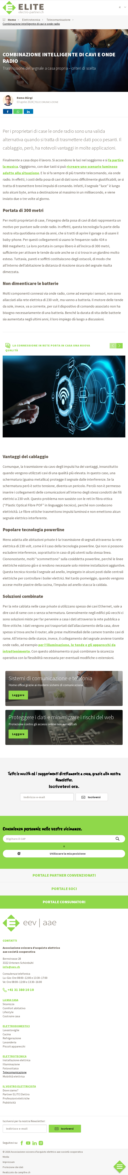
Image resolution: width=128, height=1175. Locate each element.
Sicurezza (8, 1004)
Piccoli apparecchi (14, 1046)
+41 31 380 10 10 (18, 990)
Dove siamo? (10, 1090)
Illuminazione (11, 1064)
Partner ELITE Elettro (16, 1094)
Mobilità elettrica (14, 1076)
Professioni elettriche (16, 1098)
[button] (119, 345)
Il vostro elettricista (19, 1086)
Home (9, 19)
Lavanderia (9, 1042)
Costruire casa (11, 1016)
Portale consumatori (64, 901)
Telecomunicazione (58, 19)
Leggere (18, 695)
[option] (64, 397)
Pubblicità (9, 1102)
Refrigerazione (12, 1038)
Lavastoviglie (11, 1030)
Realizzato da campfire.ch (16, 1172)
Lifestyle (8, 1012)
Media (6, 1156)
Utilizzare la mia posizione (68, 853)
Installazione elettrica (16, 1060)
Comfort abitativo (14, 1008)
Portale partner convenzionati (64, 875)
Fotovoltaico (11, 1068)
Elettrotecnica (31, 19)
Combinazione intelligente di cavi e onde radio (31, 24)
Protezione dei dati (13, 1167)
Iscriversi (94, 797)
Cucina (7, 1034)
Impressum (9, 1162)
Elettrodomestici (16, 1026)
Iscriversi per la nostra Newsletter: (24, 1121)
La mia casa (10, 1000)
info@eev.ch (11, 967)
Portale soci (64, 888)
